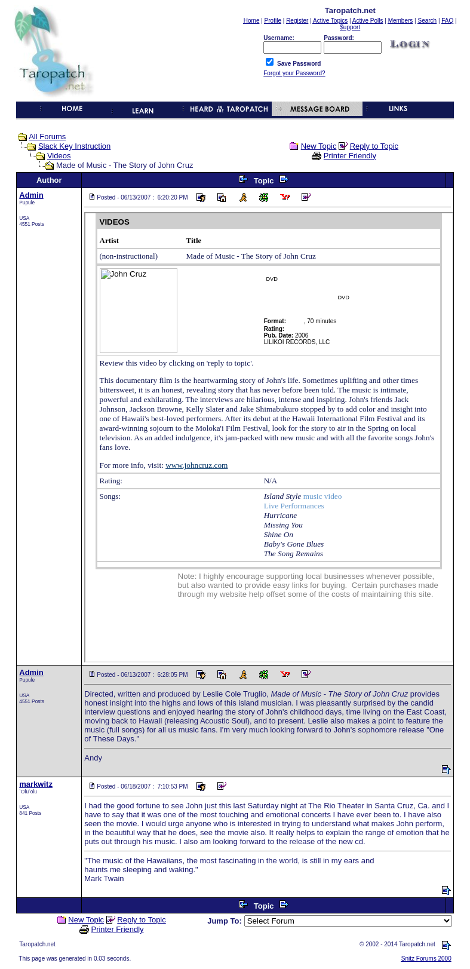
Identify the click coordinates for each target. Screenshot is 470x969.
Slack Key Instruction (74, 146)
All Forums (47, 136)
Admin (31, 195)
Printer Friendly (350, 155)
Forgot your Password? (294, 73)
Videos (59, 155)
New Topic (319, 146)
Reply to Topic (374, 146)
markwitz (36, 784)
